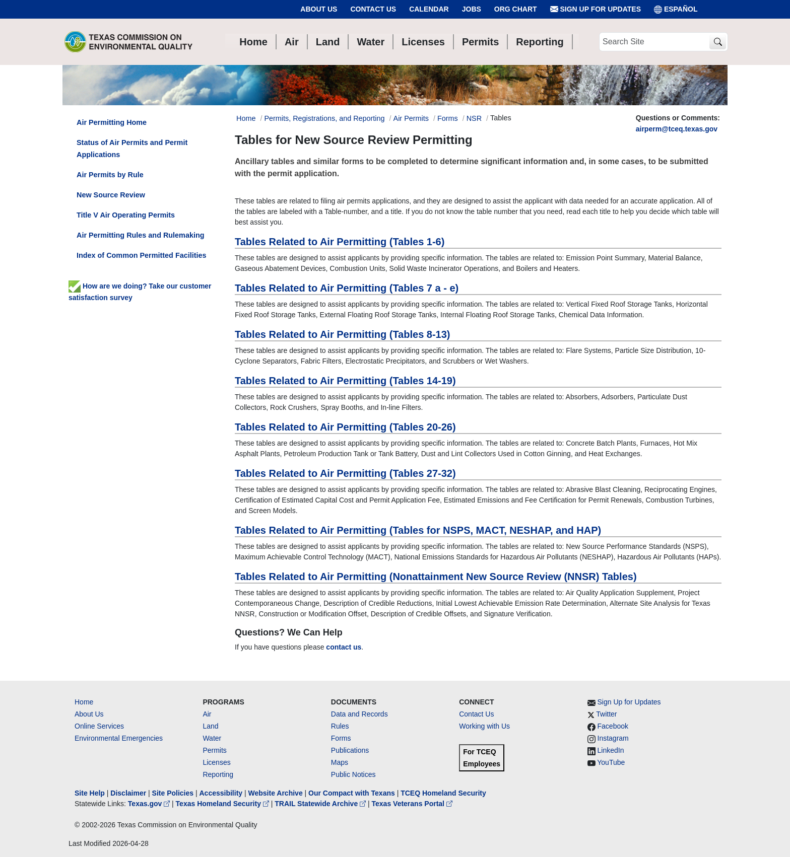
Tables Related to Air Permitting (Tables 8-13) (342, 334)
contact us (343, 647)
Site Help (90, 793)
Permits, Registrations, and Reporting (324, 118)
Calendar (429, 9)
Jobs (471, 9)
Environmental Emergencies (119, 738)
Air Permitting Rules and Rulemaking (140, 235)
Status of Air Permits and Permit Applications (132, 148)
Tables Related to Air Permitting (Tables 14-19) (345, 380)
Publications (350, 750)
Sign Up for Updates (595, 9)
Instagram (613, 738)
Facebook (613, 726)
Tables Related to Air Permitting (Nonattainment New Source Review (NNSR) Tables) (436, 576)
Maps (339, 762)
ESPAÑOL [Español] (676, 9)
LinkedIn (611, 750)
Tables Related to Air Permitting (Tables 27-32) (345, 473)
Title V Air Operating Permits (126, 215)
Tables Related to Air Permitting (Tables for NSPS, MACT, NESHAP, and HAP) (418, 530)
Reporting (218, 774)
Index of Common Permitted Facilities (141, 255)
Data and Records (359, 714)
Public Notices (353, 774)
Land (210, 726)
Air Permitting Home (112, 122)
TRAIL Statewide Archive (321, 804)
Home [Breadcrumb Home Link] (245, 118)
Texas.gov (150, 804)
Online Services (99, 726)
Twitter (606, 714)
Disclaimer (128, 793)
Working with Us (484, 726)
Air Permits (411, 118)
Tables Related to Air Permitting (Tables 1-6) (339, 241)
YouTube (611, 762)
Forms (447, 118)
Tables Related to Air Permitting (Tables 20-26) (345, 427)
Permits (214, 750)
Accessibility (221, 793)
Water (212, 738)
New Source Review (111, 195)
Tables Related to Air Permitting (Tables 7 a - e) (346, 288)
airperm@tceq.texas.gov (676, 129)
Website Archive (275, 793)
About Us (318, 9)
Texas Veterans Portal (412, 804)
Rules (340, 726)
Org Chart (515, 9)
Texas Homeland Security (223, 804)
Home (84, 702)
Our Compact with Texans (351, 793)
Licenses (216, 762)
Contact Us (373, 9)
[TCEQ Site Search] (718, 42)
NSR (474, 118)
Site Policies (172, 793)
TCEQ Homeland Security (443, 793)
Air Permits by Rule (110, 175)
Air (207, 714)
